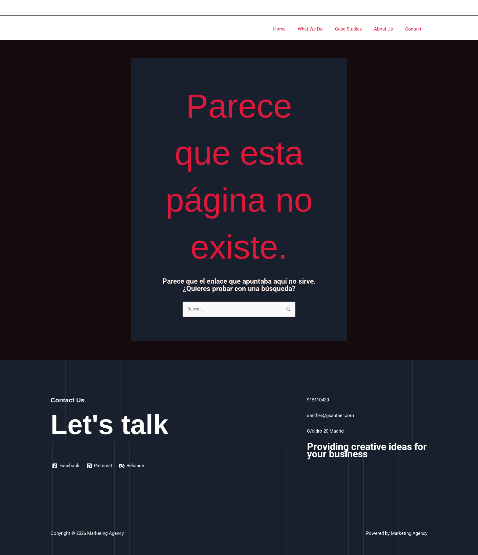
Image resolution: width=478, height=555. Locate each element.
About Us (388, 29)
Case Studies (356, 29)
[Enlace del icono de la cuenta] (424, 7)
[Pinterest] (100, 466)
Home (293, 29)
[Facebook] (66, 466)
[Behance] (132, 466)
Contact (415, 29)
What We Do (321, 29)
